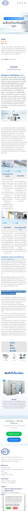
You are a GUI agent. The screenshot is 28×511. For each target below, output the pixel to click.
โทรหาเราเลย (14, 440)
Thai (19, 3)
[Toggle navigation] (25, 2)
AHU (2, 471)
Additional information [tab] (14, 69)
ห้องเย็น (14, 400)
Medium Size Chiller (7, 475)
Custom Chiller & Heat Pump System (12, 469)
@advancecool (14, 434)
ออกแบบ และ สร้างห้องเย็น (8, 483)
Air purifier (4, 473)
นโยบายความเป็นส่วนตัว (14, 505)
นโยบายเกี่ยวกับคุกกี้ (9, 504)
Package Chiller (5, 468)
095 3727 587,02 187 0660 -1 (13, 489)
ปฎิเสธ (15, 508)
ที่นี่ (16, 286)
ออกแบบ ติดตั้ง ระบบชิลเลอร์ (8, 481)
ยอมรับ (8, 508)
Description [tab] (14, 67)
